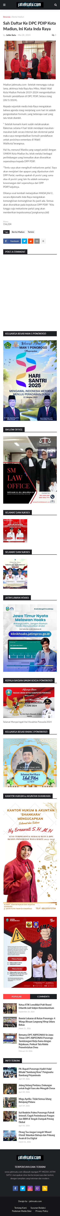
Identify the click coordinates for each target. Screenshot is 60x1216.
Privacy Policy (42, 1211)
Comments (43, 996)
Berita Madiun (18, 17)
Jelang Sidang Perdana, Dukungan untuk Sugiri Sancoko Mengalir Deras (37, 1087)
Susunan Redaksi (38, 1208)
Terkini (31, 232)
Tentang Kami (20, 1208)
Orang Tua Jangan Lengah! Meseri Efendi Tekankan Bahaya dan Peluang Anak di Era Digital (37, 1135)
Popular (16, 996)
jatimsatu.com (35, 1201)
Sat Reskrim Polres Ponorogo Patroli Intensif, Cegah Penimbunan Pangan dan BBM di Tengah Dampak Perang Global (36, 1117)
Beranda (6, 17)
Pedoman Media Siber (22, 1211)
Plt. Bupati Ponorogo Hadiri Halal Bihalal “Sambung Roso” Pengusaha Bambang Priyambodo (36, 1071)
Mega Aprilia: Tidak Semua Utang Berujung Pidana (35, 1100)
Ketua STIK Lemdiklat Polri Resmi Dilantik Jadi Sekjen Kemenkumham (36, 1006)
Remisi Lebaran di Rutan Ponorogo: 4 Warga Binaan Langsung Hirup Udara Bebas (37, 1021)
